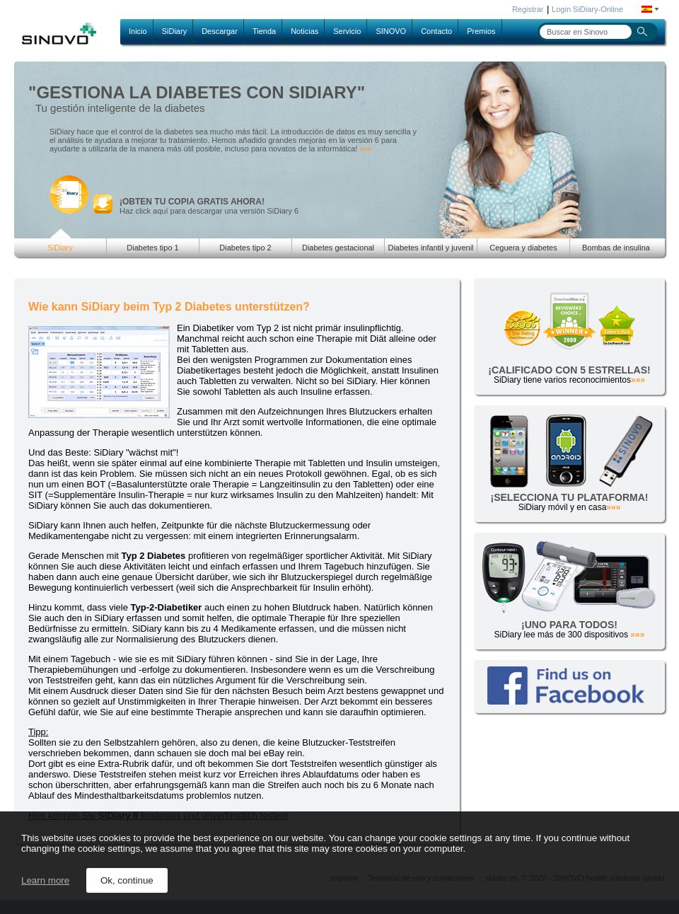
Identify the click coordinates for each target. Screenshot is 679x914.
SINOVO (391, 31)
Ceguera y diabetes (523, 247)
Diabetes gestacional (338, 247)
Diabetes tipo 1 (152, 247)
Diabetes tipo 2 (245, 247)
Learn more (45, 880)
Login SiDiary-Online (587, 9)
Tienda (264, 31)
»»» (365, 149)
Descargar (220, 31)
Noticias (304, 31)
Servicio (347, 31)
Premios (481, 31)
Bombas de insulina (616, 247)
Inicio (138, 31)
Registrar (528, 9)
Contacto (436, 31)
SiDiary (174, 31)
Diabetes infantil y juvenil (430, 247)
